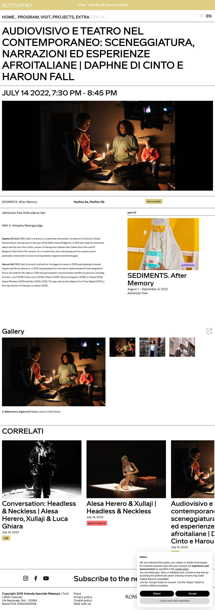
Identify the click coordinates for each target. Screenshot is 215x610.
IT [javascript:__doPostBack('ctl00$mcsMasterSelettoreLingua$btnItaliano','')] (201, 15)
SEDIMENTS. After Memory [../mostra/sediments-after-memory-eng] (157, 279)
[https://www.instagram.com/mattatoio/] (25, 578)
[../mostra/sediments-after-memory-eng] (163, 244)
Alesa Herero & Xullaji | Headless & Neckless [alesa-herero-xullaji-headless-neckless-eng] (121, 507)
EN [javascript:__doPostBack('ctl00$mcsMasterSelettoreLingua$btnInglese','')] (209, 15)
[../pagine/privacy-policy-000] (83, 597)
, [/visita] (45, 16)
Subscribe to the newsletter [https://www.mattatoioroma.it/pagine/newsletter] (120, 578)
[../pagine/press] (83, 593)
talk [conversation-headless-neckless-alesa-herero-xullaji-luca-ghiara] (6, 538)
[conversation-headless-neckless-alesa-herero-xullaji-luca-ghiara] (41, 469)
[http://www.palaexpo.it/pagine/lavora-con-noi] (83, 603)
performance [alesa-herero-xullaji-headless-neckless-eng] (96, 523)
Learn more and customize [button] (174, 600)
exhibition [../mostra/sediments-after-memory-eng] (188, 265)
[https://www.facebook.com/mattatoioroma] (35, 578)
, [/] (9, 17)
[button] (209, 5)
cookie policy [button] (181, 569)
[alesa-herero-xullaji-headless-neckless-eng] (126, 469)
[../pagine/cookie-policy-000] (83, 600)
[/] (16, 5)
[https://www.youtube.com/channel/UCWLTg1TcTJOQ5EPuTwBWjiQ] (46, 578)
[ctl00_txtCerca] (112, 16)
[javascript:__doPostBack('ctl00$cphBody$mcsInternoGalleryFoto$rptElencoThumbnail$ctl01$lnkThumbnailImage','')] (152, 347)
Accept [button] (193, 593)
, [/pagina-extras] (81, 16)
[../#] (154, 201)
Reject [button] (156, 593)
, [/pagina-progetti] (62, 16)
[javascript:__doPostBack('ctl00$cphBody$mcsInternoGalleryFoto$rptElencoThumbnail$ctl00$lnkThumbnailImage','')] (122, 347)
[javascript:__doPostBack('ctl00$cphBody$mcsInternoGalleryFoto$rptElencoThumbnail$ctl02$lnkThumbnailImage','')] (182, 347)
